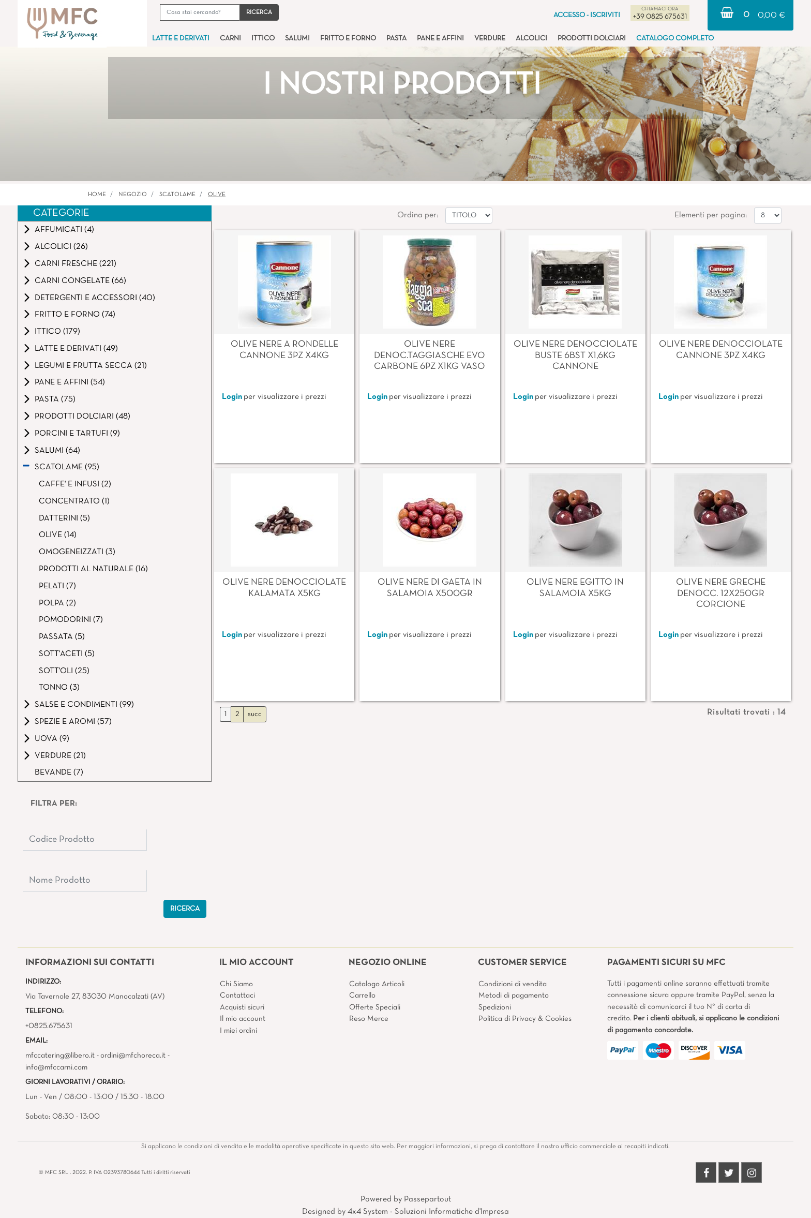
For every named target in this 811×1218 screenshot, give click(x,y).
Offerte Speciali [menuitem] (374, 1007)
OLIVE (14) (58, 535)
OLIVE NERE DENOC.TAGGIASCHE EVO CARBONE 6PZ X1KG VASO (429, 355)
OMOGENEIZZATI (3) (77, 552)
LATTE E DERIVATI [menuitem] (180, 38)
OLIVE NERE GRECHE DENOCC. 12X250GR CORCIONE (720, 593)
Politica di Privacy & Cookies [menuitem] (525, 1018)
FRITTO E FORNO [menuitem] (348, 38)
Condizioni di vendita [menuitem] (512, 984)
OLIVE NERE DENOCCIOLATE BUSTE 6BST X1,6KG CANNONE (575, 355)
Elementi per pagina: (710, 215)
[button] (259, 12)
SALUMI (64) (57, 450)
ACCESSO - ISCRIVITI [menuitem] (586, 15)
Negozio (132, 194)
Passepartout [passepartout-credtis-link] (427, 1199)
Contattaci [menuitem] (237, 995)
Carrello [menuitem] (362, 995)
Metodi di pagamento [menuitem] (513, 995)
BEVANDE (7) (59, 772)
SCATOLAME (177, 194)
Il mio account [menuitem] (242, 1018)
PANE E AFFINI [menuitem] (440, 38)
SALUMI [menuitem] (297, 38)
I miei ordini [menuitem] (238, 1030)
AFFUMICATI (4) (64, 229)
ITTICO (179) (57, 331)
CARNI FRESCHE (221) (75, 264)
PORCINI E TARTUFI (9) (77, 433)
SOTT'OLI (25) (64, 671)
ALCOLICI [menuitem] (531, 38)
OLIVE (217, 194)
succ (255, 714)
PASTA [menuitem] (396, 38)
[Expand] (27, 229)
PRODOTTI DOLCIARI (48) (82, 416)
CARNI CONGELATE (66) (80, 281)
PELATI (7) (57, 586)
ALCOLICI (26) (61, 246)
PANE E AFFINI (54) (70, 382)
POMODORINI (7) (71, 619)
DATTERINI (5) (64, 518)
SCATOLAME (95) (67, 467)
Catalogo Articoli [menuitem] (376, 984)
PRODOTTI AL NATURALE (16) (93, 569)
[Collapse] (26, 467)
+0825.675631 (48, 1026)
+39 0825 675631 (660, 16)
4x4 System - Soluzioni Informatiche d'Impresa (428, 1211)
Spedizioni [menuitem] (494, 1007)
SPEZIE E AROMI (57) (73, 721)
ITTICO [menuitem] (263, 38)
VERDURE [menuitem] (489, 38)
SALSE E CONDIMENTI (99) (84, 704)
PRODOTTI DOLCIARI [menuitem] (592, 38)
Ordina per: (417, 215)
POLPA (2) (57, 603)
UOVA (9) (52, 738)
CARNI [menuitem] (230, 38)
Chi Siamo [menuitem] (236, 984)
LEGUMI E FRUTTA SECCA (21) (91, 365)
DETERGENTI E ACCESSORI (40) (95, 298)
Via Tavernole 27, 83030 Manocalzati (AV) (94, 996)
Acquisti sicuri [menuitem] (242, 1007)
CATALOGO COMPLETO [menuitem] (675, 38)
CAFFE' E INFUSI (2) (75, 484)
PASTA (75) (55, 399)
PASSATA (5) (62, 637)
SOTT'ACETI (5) (67, 654)
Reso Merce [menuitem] (368, 1018)
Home (97, 194)
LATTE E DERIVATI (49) (76, 348)
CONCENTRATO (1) (74, 501)
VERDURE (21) (60, 756)
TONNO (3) (59, 687)
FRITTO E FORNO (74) (75, 314)
